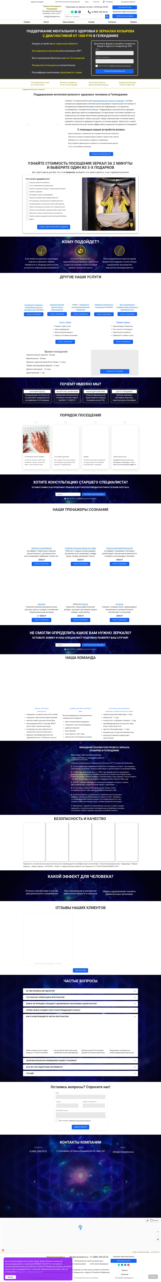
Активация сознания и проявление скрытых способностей (33, 307)
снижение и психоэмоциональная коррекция (81, 307)
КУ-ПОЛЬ (119, 604)
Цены (87, 2)
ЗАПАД (85, 604)
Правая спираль (123, 322)
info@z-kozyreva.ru (52, 16)
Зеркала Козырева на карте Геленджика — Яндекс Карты (48, 963)
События (96, 2)
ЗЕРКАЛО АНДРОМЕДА (41, 548)
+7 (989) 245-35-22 (99, 1257)
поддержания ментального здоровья (108, 101)
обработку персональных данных (120, 66)
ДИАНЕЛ (41, 604)
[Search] (107, 16)
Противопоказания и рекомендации (67, 2)
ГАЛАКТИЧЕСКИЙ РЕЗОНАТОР (119, 548)
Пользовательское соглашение (86, 1278)
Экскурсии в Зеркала (128, 2)
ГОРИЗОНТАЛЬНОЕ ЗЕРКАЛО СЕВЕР (80, 548)
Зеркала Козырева (37, 2)
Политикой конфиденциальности (30, 1272)
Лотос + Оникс (65, 322)
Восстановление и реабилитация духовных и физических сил (127, 307)
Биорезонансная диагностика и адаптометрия (57, 307)
